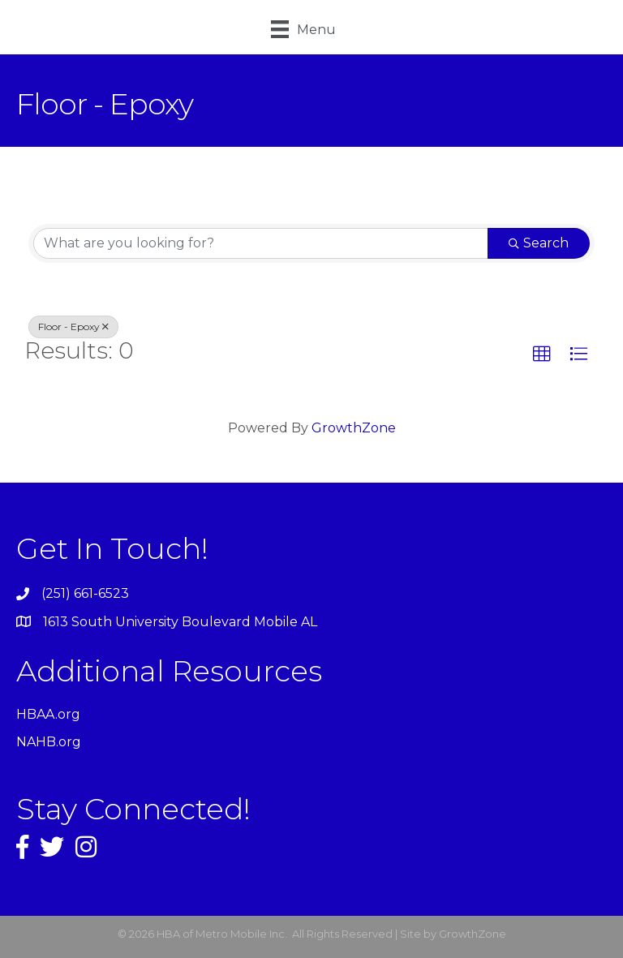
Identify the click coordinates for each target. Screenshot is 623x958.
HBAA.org (48, 714)
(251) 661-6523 (85, 593)
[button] (542, 354)
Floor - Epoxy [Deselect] (73, 326)
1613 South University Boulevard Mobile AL (180, 621)
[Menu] (303, 29)
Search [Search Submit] (539, 243)
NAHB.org (48, 742)
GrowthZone (354, 428)
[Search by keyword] (260, 243)
